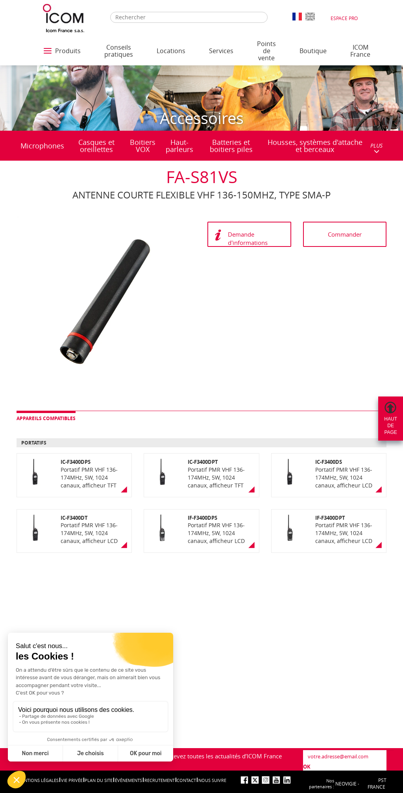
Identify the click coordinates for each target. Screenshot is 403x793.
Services (221, 50)
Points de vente (266, 50)
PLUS (376, 148)
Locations (171, 50)
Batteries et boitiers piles (231, 145)
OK (307, 766)
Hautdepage (390, 425)
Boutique (313, 50)
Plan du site (99, 780)
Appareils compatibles (46, 418)
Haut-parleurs (179, 145)
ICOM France (360, 51)
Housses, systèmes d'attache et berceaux (315, 145)
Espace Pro (344, 18)
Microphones (42, 145)
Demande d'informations (248, 238)
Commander (345, 234)
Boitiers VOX (142, 145)
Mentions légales (38, 780)
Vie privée (72, 780)
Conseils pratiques (118, 51)
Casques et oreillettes (96, 145)
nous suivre (212, 780)
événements (128, 780)
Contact (186, 780)
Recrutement (159, 780)
